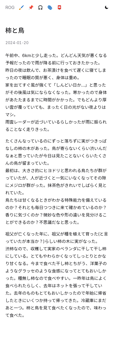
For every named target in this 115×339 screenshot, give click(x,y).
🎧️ (40, 7)
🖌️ (21, 7)
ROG (10, 7)
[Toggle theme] (106, 7)
